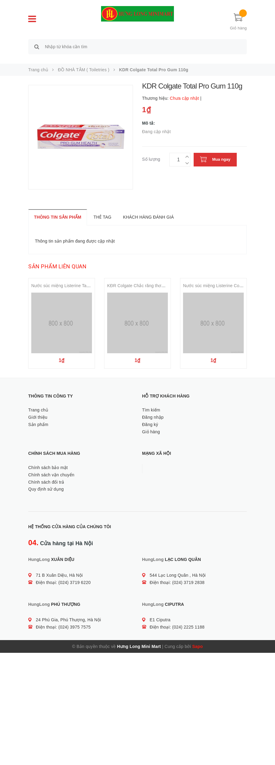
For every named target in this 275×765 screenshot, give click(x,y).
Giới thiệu (37, 410)
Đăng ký (150, 417)
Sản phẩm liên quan (57, 259)
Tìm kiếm (151, 403)
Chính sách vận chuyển (51, 467)
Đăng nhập (153, 410)
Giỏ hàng (151, 424)
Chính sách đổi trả (46, 475)
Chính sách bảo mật (48, 460)
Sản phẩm (38, 417)
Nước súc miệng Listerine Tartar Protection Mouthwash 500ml (90, 279)
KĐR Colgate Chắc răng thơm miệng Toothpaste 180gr (160, 279)
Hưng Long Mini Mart (139, 639)
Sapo (197, 639)
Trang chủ (38, 403)
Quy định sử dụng (46, 482)
